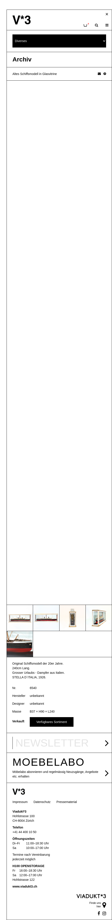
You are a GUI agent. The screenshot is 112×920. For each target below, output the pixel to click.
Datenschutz (42, 802)
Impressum (20, 802)
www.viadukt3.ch (24, 886)
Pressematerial (66, 802)
